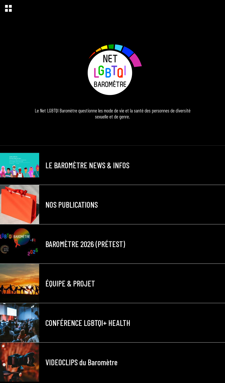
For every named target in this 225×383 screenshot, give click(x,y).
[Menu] (8, 8)
